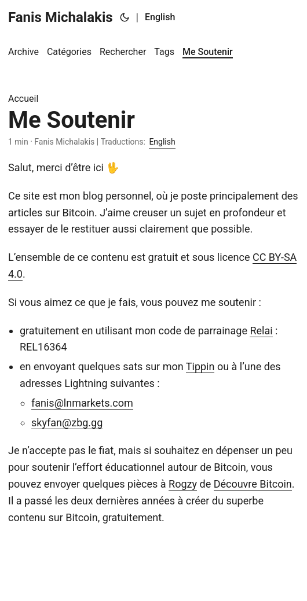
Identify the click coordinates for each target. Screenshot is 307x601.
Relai (261, 331)
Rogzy (183, 484)
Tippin (200, 366)
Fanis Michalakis (60, 17)
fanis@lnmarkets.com (82, 403)
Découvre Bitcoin (253, 484)
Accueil (23, 98)
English (160, 17)
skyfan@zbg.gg (67, 422)
